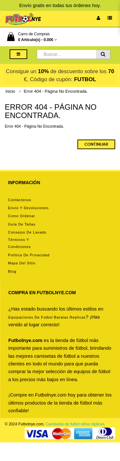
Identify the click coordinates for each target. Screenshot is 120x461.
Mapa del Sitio (22, 263)
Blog (12, 271)
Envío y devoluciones (28, 208)
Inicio (10, 91)
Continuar (96, 144)
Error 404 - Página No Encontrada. (56, 91)
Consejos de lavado (27, 232)
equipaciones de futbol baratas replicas (47, 317)
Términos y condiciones (19, 243)
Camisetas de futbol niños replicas (75, 424)
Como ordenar (21, 216)
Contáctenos (19, 200)
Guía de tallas (22, 224)
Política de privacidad (29, 255)
